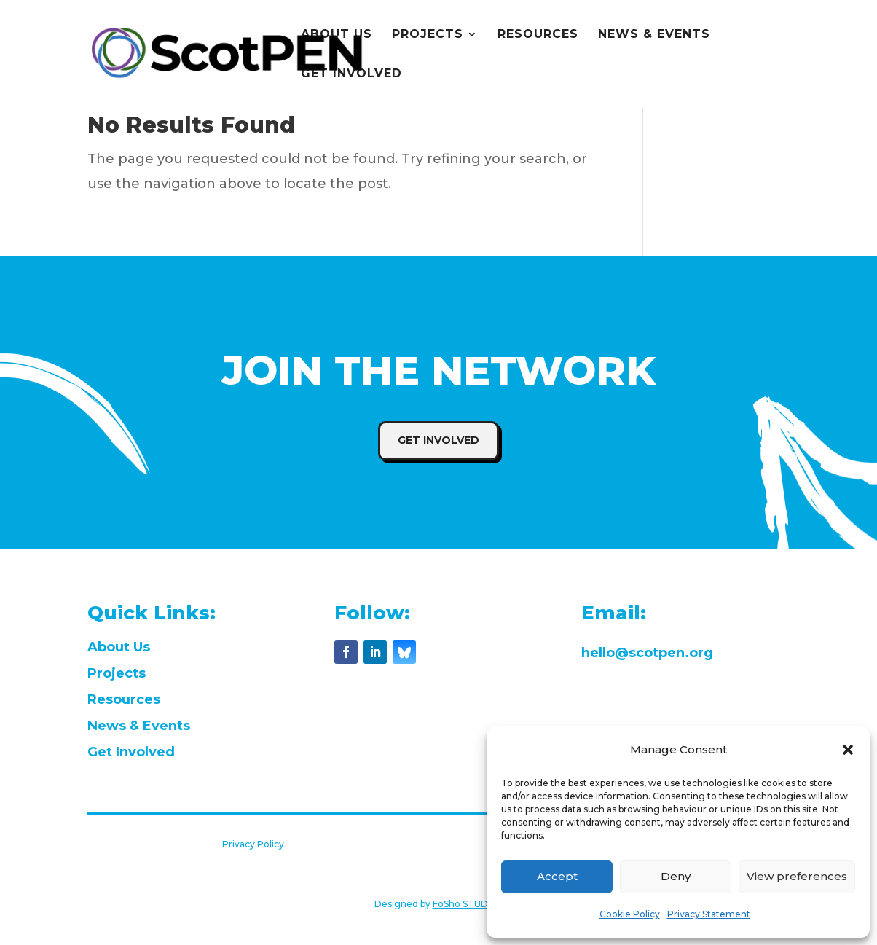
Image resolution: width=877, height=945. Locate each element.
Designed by (438, 903)
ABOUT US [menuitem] (336, 35)
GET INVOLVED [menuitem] (351, 74)
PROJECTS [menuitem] (427, 35)
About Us (118, 647)
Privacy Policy (253, 844)
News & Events (138, 726)
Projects (116, 673)
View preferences (797, 876)
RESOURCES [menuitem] (538, 35)
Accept (557, 876)
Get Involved (438, 440)
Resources (123, 699)
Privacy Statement (708, 914)
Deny (676, 876)
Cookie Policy (629, 914)
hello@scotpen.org (647, 653)
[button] (848, 749)
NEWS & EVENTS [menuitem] (654, 35)
